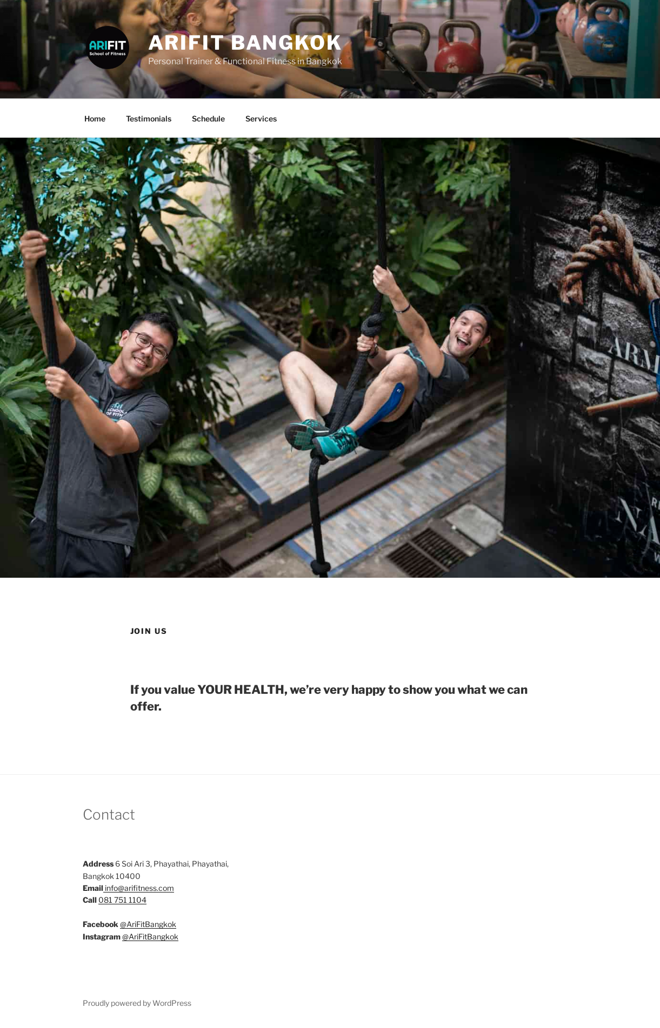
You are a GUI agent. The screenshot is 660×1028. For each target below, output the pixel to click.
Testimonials (148, 118)
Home (94, 118)
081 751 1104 (122, 899)
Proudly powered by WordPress (137, 1002)
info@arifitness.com (139, 887)
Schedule (208, 118)
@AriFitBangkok (148, 924)
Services (261, 118)
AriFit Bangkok (245, 43)
